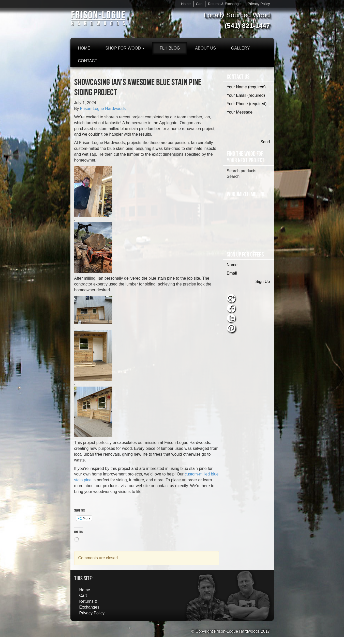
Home (185, 4)
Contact (87, 61)
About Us (205, 48)
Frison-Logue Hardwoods (103, 108)
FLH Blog (170, 48)
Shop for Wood (125, 48)
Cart (199, 4)
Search (233, 176)
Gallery (240, 48)
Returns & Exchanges (225, 4)
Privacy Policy (259, 4)
